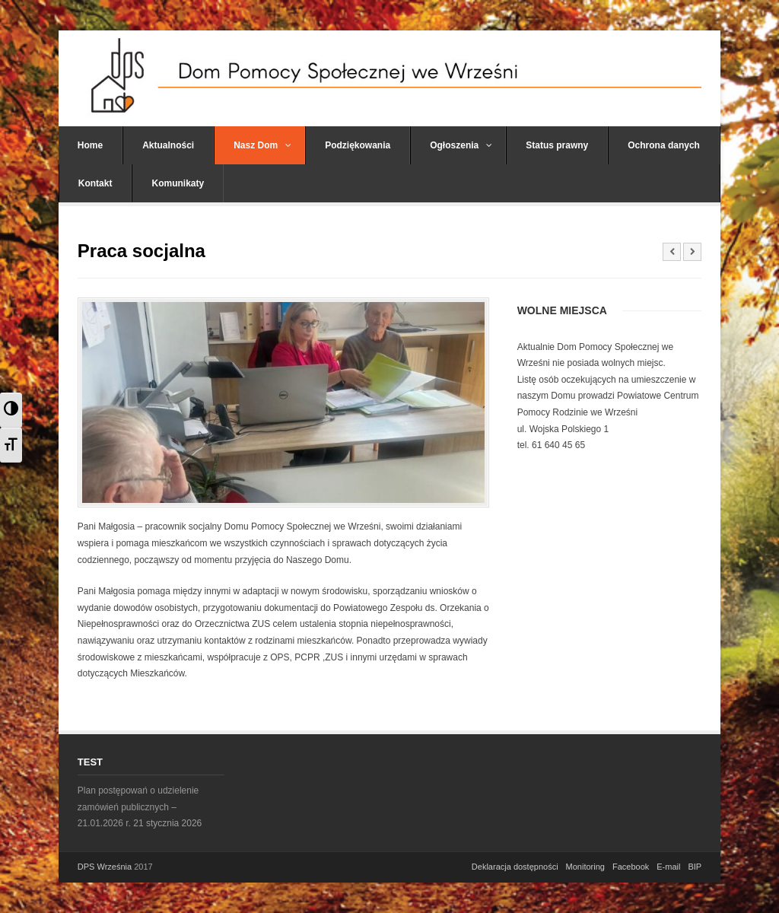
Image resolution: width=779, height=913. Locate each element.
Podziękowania (357, 145)
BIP (694, 866)
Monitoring (585, 866)
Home (90, 145)
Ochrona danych (664, 145)
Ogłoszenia (461, 145)
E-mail (668, 866)
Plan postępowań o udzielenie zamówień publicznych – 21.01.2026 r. (138, 807)
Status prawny (557, 145)
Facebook (630, 866)
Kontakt (95, 183)
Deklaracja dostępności (515, 866)
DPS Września (105, 866)
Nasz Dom (262, 145)
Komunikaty (177, 183)
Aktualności (168, 145)
